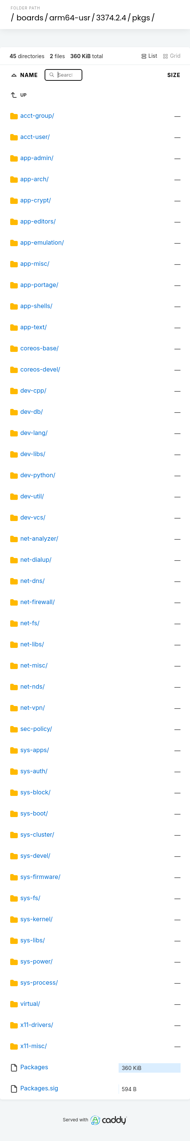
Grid (171, 55)
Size (174, 75)
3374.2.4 (111, 17)
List (149, 55)
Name (29, 74)
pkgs (141, 17)
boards (30, 17)
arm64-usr (69, 17)
